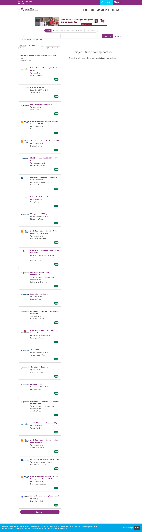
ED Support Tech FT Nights (39, 214)
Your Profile (103, 10)
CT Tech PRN (34, 350)
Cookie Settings (127, 528)
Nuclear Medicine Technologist (41, 104)
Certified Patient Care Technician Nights (44, 423)
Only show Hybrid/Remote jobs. (32, 40)
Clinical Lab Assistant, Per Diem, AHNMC (44, 141)
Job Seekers (106, 2)
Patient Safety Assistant (39, 197)
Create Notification (53, 48)
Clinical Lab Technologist (39, 367)
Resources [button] (117, 10)
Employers (118, 2)
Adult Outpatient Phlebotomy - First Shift (45, 459)
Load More (39, 512)
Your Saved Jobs (91, 31)
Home (84, 10)
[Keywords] (40, 36)
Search (48, 31)
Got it (137, 528)
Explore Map (64, 31)
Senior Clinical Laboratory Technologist (44, 496)
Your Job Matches (77, 31)
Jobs (92, 10)
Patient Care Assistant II (39, 294)
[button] (118, 36)
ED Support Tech (36, 384)
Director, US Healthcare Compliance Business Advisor (39, 55)
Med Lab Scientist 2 (37, 87)
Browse (55, 31)
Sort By (22, 48)
